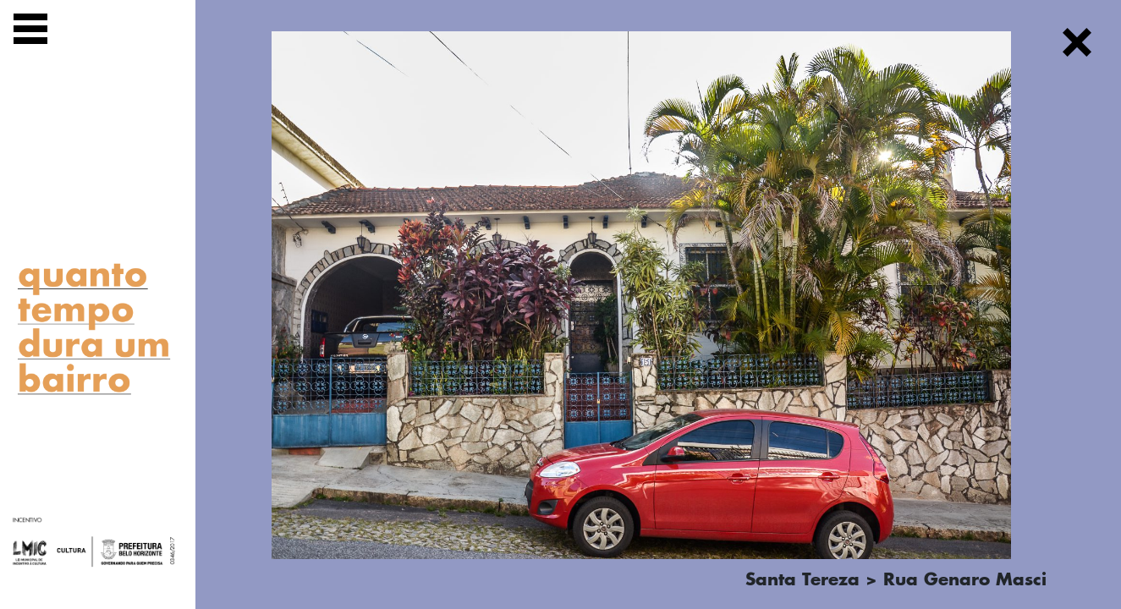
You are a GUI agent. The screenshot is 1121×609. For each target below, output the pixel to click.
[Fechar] (1077, 45)
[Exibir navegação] (30, 31)
